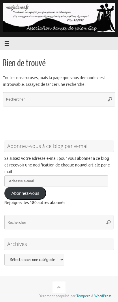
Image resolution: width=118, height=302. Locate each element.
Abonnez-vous (25, 193)
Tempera (83, 296)
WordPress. (103, 296)
